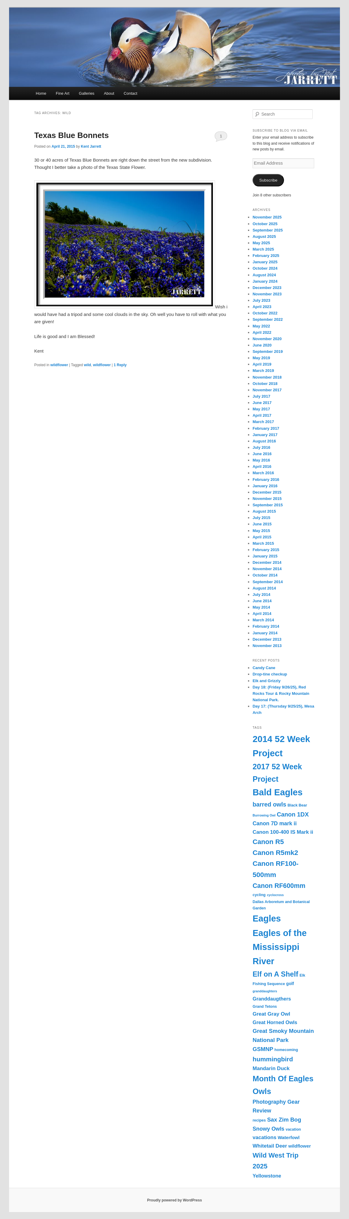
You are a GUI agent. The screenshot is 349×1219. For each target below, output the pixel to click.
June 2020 (262, 345)
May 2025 (261, 243)
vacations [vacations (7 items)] (264, 1137)
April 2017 (262, 415)
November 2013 (267, 645)
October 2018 (265, 383)
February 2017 (266, 428)
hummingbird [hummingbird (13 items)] (273, 1059)
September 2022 (268, 319)
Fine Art (63, 93)
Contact (130, 93)
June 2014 (262, 601)
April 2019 (262, 364)
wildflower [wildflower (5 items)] (299, 1145)
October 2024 (265, 268)
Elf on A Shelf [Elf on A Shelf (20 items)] (275, 974)
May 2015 (261, 530)
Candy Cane (264, 667)
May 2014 (261, 607)
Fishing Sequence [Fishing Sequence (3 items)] (269, 984)
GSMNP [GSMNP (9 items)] (263, 1049)
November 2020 (267, 339)
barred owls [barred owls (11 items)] (269, 804)
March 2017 (263, 421)
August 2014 (264, 588)
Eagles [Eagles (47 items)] (267, 918)
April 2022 (262, 332)
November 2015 (267, 498)
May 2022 (261, 326)
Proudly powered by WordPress (174, 1200)
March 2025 (263, 249)
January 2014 (265, 633)
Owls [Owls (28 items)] (262, 1091)
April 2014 (262, 613)
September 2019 (268, 351)
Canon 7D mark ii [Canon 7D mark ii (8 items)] (275, 823)
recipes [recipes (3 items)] (259, 1120)
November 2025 (267, 217)
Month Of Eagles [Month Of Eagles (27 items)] (283, 1078)
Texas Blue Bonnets (71, 135)
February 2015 (266, 549)
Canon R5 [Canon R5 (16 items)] (268, 842)
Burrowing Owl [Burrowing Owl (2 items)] (264, 815)
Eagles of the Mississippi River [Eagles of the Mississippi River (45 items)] (280, 947)
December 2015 (267, 492)
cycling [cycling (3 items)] (259, 895)
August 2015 (264, 511)
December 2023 (267, 287)
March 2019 (263, 370)
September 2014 (268, 582)
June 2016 (262, 454)
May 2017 (261, 409)
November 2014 (267, 569)
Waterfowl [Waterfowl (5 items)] (288, 1137)
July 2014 (261, 594)
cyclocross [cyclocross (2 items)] (275, 895)
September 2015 (268, 505)
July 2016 (261, 447)
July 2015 (261, 517)
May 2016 (261, 460)
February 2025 (266, 255)
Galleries (86, 93)
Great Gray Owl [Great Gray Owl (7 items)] (271, 1014)
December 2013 (267, 639)
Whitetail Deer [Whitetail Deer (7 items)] (270, 1146)
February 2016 (266, 479)
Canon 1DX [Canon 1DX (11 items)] (293, 814)
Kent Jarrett (91, 146)
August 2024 (264, 275)
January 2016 (265, 486)
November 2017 (267, 390)
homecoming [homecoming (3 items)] (286, 1050)
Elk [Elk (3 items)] (302, 975)
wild (87, 365)
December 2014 (267, 562)
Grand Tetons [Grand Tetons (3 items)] (265, 1006)
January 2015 (265, 556)
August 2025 (264, 236)
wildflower (59, 365)
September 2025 (268, 230)
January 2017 (265, 434)
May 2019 (261, 358)
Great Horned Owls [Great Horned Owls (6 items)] (275, 1022)
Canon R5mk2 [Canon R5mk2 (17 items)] (275, 852)
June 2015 (262, 524)
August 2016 (264, 441)
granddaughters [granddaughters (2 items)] (265, 991)
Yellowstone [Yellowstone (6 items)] (267, 1175)
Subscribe (268, 180)
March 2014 (263, 620)
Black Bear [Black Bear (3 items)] (297, 805)
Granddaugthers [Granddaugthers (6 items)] (272, 998)
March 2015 (263, 543)
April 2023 (262, 306)
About (109, 93)
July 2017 (261, 396)
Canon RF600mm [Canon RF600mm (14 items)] (279, 885)
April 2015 (262, 537)
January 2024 (265, 281)
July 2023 (261, 300)
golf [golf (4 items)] (290, 983)
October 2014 (265, 575)
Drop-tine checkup (270, 674)
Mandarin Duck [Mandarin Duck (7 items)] (271, 1068)
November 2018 (267, 377)
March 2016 (263, 473)
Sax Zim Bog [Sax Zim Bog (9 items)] (284, 1119)
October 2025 (265, 224)
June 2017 (262, 402)
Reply (120, 365)
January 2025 (265, 262)
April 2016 (262, 466)
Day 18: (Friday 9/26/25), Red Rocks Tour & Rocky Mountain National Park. (281, 693)
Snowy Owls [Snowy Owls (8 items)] (268, 1129)
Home (41, 93)
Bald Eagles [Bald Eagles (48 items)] (277, 792)
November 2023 (267, 294)
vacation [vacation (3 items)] (293, 1129)
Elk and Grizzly (266, 680)
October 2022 (265, 313)
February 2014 (266, 626)
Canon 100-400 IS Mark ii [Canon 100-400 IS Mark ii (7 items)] (283, 832)
